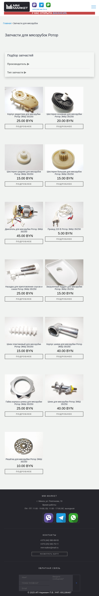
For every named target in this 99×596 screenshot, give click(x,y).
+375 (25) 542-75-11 (39, 9)
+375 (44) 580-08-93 (49, 540)
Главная (7, 23)
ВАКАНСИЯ (60, 13)
